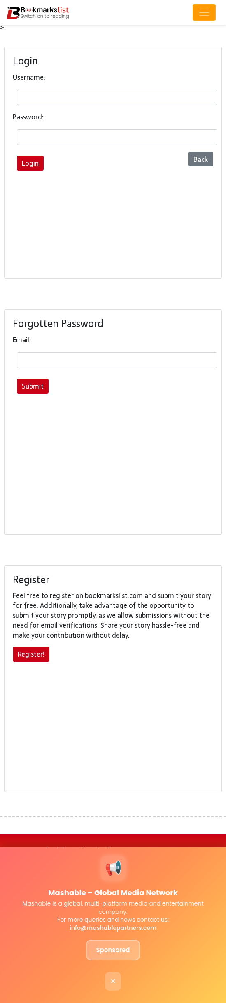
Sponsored (113, 950)
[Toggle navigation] (204, 12)
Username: (29, 77)
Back (200, 159)
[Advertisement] (62, 222)
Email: (21, 340)
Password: (28, 117)
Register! (31, 654)
